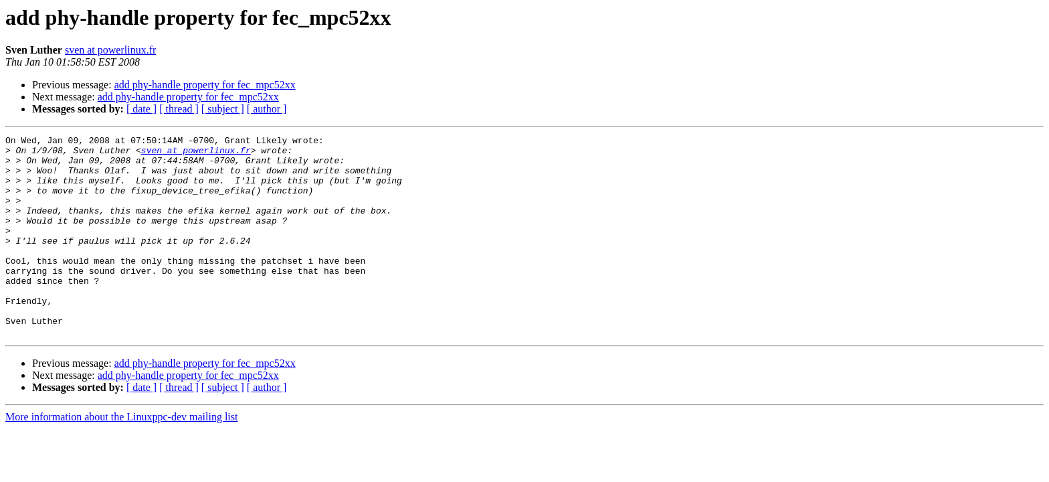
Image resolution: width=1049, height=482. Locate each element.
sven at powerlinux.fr (110, 50)
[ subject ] (222, 108)
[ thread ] (179, 108)
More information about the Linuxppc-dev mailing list (121, 457)
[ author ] (267, 108)
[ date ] (141, 108)
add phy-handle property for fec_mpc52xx (205, 84)
